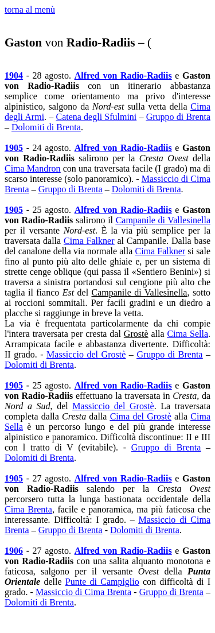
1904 (14, 75)
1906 (14, 551)
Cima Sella (187, 334)
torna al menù (30, 9)
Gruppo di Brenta (178, 117)
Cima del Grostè (140, 416)
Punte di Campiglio (102, 582)
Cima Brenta (28, 509)
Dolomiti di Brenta (46, 127)
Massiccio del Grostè (86, 354)
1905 (14, 148)
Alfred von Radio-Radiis (123, 75)
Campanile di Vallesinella (163, 220)
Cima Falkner (89, 241)
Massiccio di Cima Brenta (83, 592)
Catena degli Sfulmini (96, 117)
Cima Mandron (32, 168)
